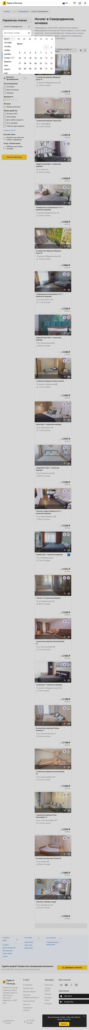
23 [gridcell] (51, 63)
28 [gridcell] (41, 69)
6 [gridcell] (35, 53)
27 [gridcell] (35, 69)
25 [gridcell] (25, 69)
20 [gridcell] (35, 63)
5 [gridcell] (30, 53)
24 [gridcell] (20, 69)
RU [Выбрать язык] (65, 3)
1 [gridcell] (46, 47)
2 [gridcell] (51, 47)
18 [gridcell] (25, 63)
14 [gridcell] (41, 58)
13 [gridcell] (35, 58)
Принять (64, 1024)
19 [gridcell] (30, 63)
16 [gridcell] (51, 58)
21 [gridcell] (41, 63)
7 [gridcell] (40, 53)
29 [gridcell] (46, 69)
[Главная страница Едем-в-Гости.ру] (12, 3)
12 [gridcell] (30, 58)
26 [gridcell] (30, 69)
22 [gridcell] (46, 63)
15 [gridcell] (46, 58)
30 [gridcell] (51, 69)
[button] (74, 3)
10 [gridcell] (20, 58)
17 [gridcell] (20, 63)
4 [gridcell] (24, 53)
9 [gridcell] (51, 53)
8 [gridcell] (46, 53)
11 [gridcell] (25, 58)
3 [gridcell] (19, 53)
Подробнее (67, 1019)
